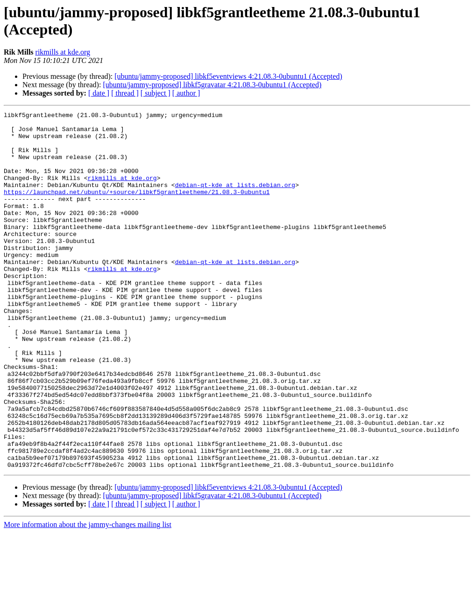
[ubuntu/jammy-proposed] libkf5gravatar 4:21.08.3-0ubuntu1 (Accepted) (212, 85)
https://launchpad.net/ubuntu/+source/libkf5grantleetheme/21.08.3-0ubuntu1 (136, 208)
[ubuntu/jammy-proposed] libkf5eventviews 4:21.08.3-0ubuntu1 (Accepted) (228, 76)
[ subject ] (155, 93)
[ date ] (98, 93)
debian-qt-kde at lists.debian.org (235, 200)
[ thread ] (125, 93)
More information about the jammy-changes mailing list (87, 596)
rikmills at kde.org (62, 52)
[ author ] (186, 93)
